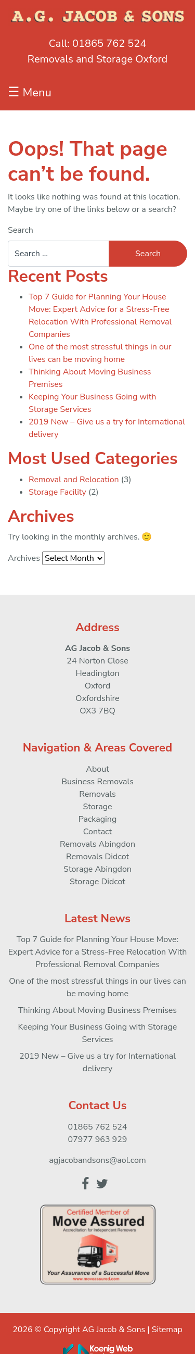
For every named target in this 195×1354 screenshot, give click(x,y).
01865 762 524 (109, 43)
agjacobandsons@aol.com (97, 1160)
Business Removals (97, 781)
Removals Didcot (97, 856)
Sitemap (167, 1329)
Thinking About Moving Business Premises (97, 1010)
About (97, 769)
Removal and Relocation (74, 479)
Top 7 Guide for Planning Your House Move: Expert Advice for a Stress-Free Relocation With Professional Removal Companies (97, 952)
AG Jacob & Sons (113, 1329)
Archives (24, 558)
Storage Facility (57, 492)
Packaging (98, 819)
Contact (97, 831)
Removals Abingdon (97, 844)
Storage (97, 806)
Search (20, 230)
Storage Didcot (97, 881)
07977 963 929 (97, 1139)
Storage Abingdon (97, 869)
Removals (97, 794)
